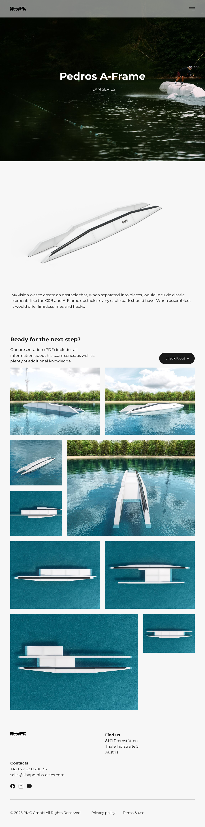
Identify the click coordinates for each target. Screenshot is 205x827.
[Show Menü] (192, 8)
